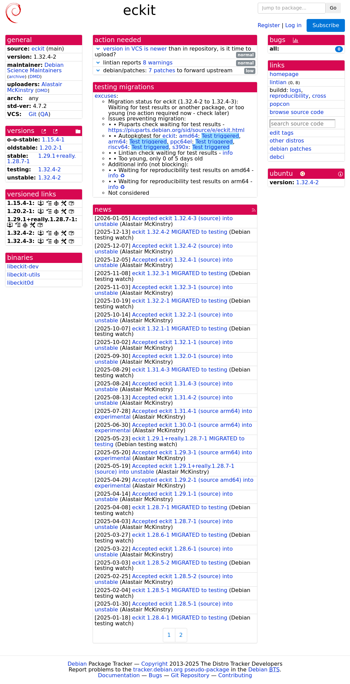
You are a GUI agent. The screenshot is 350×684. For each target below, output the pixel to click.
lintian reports (175, 63)
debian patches (290, 149)
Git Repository (190, 675)
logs (295, 90)
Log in (293, 25)
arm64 (117, 141)
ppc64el (181, 141)
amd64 (188, 136)
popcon (280, 104)
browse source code (297, 112)
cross (319, 96)
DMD (35, 76)
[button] (98, 48)
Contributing (235, 675)
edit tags (281, 133)
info (227, 153)
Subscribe (325, 25)
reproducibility (289, 96)
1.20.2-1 (50, 148)
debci (277, 157)
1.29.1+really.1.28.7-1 (41, 159)
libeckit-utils (23, 274)
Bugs (155, 675)
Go (333, 8)
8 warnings (158, 62)
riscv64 (118, 147)
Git (32, 114)
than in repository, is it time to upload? (175, 52)
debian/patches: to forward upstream (175, 71)
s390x (180, 147)
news (103, 209)
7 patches (162, 70)
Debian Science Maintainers (35, 68)
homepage (284, 74)
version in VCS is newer (135, 48)
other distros (287, 140)
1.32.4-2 (49, 169)
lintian (278, 82)
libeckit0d (20, 283)
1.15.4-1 (53, 139)
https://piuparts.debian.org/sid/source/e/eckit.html (176, 130)
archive (17, 76)
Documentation (119, 675)
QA (44, 114)
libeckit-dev (23, 266)
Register (269, 25)
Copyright (154, 664)
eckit (38, 48)
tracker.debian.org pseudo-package (181, 669)
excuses (105, 96)
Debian (77, 664)
